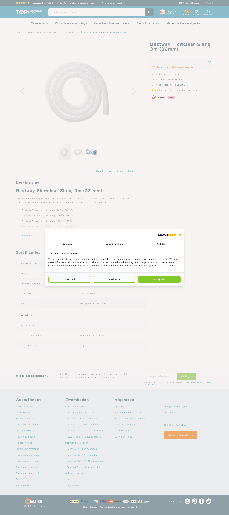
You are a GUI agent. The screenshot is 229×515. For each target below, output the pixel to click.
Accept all (159, 279)
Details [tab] (161, 244)
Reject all (70, 279)
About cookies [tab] (114, 244)
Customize (114, 279)
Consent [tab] (68, 244)
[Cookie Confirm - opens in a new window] (169, 235)
